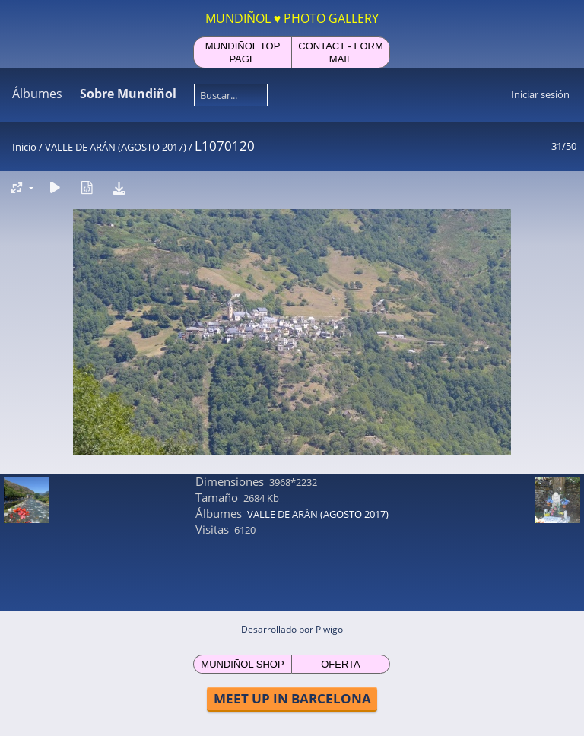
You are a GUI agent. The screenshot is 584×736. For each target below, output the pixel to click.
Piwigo (329, 629)
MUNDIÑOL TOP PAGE (243, 52)
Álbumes (37, 93)
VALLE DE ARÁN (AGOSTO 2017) (115, 147)
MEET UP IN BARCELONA (292, 698)
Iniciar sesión (540, 94)
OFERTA (340, 664)
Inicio (24, 147)
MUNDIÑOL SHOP (242, 664)
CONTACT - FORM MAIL (340, 52)
